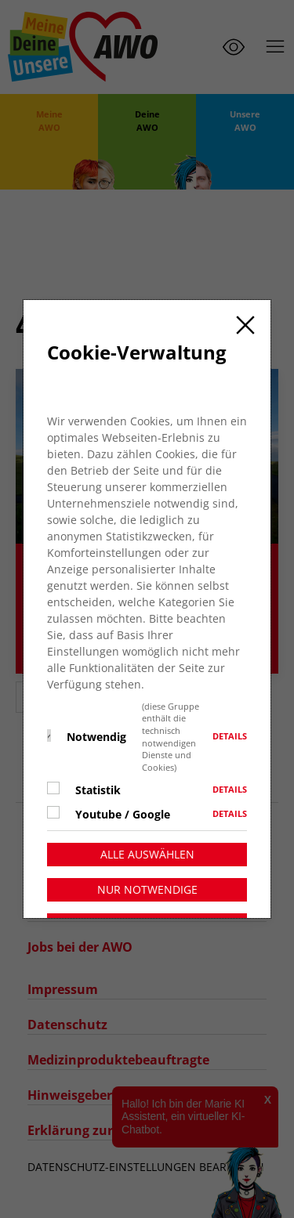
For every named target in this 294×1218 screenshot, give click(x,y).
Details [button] (229, 762)
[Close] (245, 350)
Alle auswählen (147, 879)
